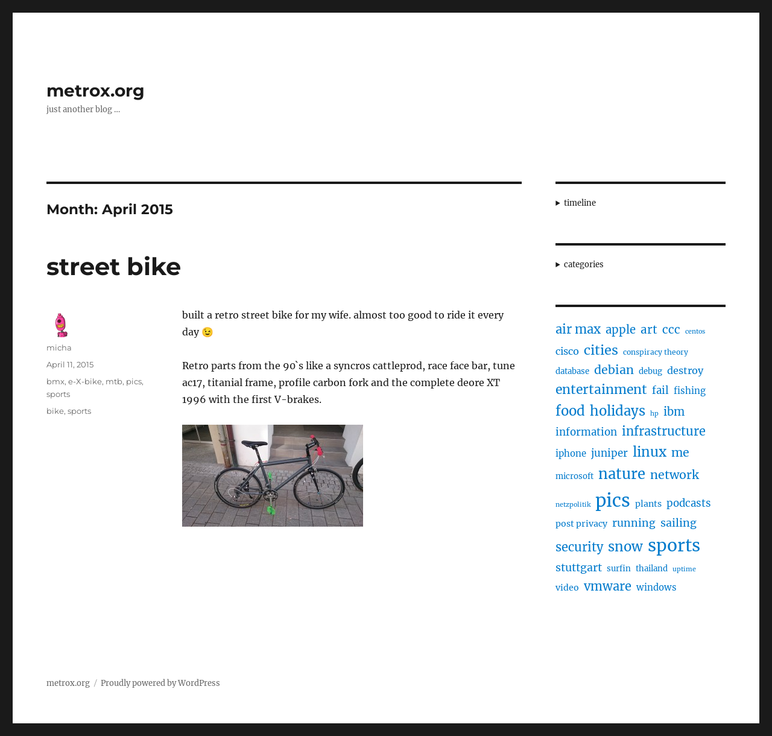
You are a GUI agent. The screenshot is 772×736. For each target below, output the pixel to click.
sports (58, 394)
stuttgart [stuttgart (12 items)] (578, 567)
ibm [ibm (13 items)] (674, 412)
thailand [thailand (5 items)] (652, 568)
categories (584, 264)
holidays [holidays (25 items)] (617, 410)
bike (55, 411)
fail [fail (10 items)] (660, 390)
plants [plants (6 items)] (648, 503)
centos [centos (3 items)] (695, 331)
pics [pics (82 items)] (612, 500)
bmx (55, 381)
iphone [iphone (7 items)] (570, 453)
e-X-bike (85, 381)
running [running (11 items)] (634, 523)
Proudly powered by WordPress (160, 683)
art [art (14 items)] (649, 329)
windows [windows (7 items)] (656, 587)
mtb (114, 381)
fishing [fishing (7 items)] (690, 390)
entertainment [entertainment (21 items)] (601, 389)
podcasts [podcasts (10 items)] (688, 503)
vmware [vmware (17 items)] (607, 586)
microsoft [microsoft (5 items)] (574, 476)
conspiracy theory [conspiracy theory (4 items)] (655, 352)
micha (59, 347)
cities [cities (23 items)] (601, 350)
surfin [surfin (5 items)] (619, 568)
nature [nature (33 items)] (621, 474)
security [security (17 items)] (579, 546)
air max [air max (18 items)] (578, 329)
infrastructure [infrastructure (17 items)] (664, 431)
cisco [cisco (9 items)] (567, 351)
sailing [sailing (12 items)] (678, 523)
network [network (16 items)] (674, 475)
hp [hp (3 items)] (654, 413)
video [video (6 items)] (567, 587)
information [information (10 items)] (586, 432)
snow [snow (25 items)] (625, 546)
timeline (580, 203)
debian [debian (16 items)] (614, 370)
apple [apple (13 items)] (621, 330)
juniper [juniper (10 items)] (609, 453)
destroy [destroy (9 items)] (685, 370)
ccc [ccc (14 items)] (671, 329)
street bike (113, 266)
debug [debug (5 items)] (650, 371)
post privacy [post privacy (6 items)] (581, 523)
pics (134, 381)
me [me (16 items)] (680, 452)
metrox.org (95, 90)
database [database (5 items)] (572, 371)
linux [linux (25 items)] (649, 451)
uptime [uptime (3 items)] (684, 569)
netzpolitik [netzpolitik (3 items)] (572, 505)
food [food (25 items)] (570, 410)
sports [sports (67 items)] (674, 545)
